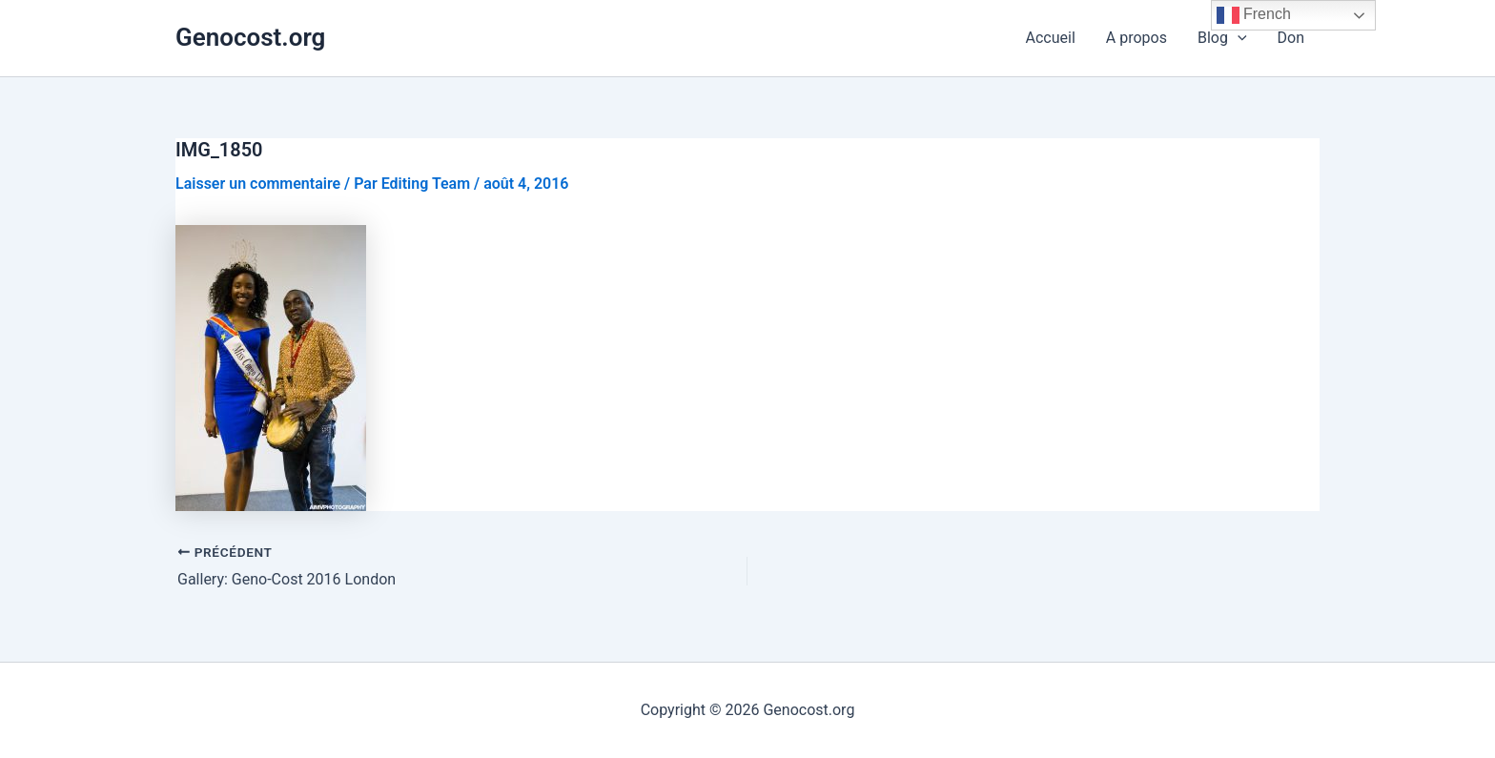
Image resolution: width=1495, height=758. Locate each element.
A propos (1136, 38)
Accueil (1050, 38)
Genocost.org (250, 37)
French (1254, 15)
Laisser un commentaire (257, 183)
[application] (1237, 38)
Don (1291, 38)
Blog (1222, 38)
